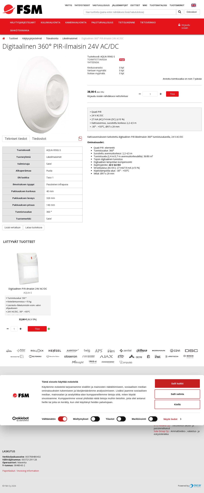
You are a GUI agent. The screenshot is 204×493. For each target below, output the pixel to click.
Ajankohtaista (9, 401)
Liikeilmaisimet (70, 38)
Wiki (145, 5)
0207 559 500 (119, 388)
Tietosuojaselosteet (12, 409)
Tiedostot (39, 138)
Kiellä (177, 472)
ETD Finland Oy (162, 425)
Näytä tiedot (170, 486)
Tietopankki (8, 413)
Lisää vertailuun (12, 227)
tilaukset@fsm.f (111, 402)
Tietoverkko (148, 22)
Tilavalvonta (52, 38)
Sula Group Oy (161, 431)
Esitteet (135, 5)
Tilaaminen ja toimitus (13, 393)
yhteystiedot (118, 421)
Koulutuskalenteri (11, 397)
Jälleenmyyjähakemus (64, 397)
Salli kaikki (177, 451)
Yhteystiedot (82, 5)
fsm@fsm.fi (128, 408)
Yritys (68, 5)
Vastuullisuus (101, 5)
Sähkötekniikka (19, 30)
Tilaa (172, 93)
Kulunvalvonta (50, 22)
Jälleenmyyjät (120, 5)
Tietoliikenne (126, 22)
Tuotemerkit (177, 5)
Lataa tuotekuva (33, 227)
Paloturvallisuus (102, 22)
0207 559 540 (179, 417)
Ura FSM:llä (59, 401)
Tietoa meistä (60, 393)
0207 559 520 (179, 400)
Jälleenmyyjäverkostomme (16, 389)
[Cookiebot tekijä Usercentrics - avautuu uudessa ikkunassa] (21, 486)
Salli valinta (177, 461)
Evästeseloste (9, 405)
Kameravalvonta (75, 22)
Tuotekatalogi (158, 5)
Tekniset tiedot (16, 138)
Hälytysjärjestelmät (23, 22)
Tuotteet (14, 38)
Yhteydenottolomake (114, 413)
